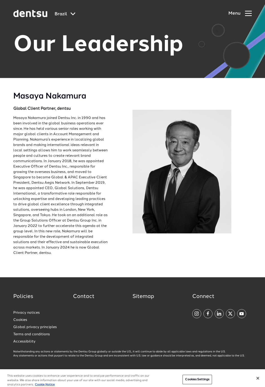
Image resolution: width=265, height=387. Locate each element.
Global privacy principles (35, 327)
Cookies (20, 320)
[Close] (258, 380)
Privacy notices (26, 313)
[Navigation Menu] (240, 13)
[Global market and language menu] (65, 14)
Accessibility (24, 341)
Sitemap (143, 296)
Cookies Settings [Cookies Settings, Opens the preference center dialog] (197, 381)
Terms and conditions (31, 334)
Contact (84, 296)
